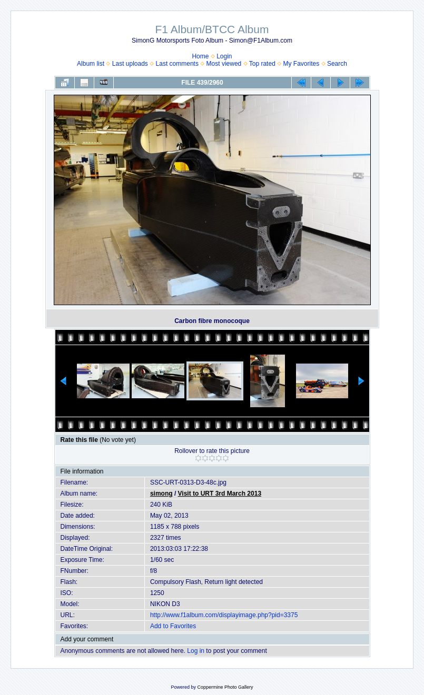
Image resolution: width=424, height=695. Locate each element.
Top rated (262, 63)
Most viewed (224, 63)
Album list (90, 63)
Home (200, 56)
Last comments (177, 63)
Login (224, 56)
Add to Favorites (173, 626)
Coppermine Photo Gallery (225, 687)
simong (161, 493)
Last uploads (130, 63)
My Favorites (301, 63)
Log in (195, 650)
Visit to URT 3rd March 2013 (220, 493)
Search (337, 63)
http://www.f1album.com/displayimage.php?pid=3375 (224, 615)
